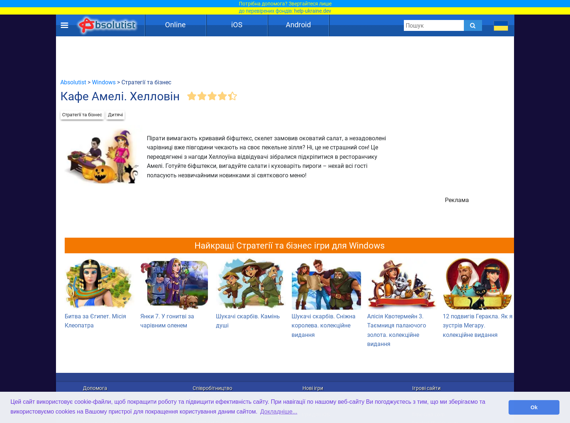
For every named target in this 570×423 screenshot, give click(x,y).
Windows (104, 82)
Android (298, 24)
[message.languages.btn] (501, 25)
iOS (236, 24)
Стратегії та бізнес (82, 114)
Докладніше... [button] (278, 411)
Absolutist (73, 82)
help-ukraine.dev (312, 11)
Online (175, 24)
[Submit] (473, 25)
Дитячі (115, 114)
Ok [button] (534, 407)
